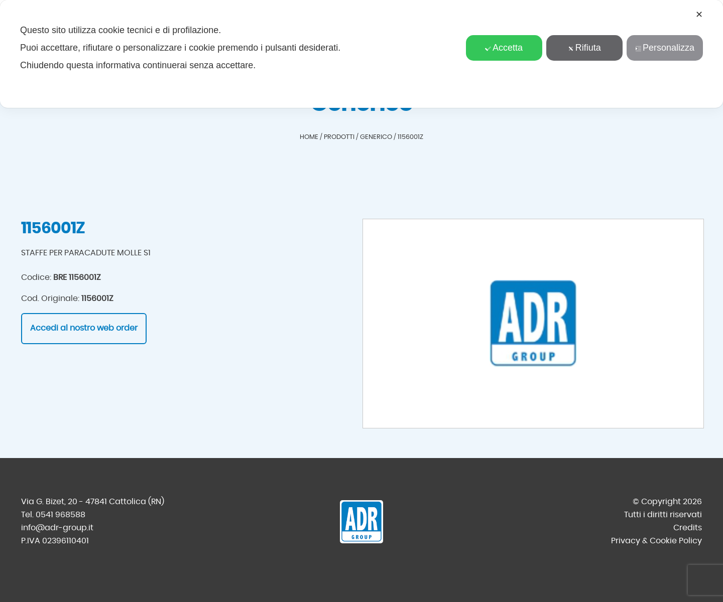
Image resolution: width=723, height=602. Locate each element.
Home (309, 137)
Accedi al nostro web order (84, 328)
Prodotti (339, 137)
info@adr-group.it (57, 528)
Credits (687, 528)
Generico (376, 137)
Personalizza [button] (664, 48)
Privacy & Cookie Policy (656, 541)
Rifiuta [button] (584, 48)
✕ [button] (699, 15)
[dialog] (361, 54)
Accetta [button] (504, 48)
